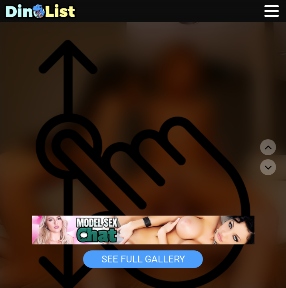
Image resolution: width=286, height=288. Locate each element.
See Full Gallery (143, 259)
